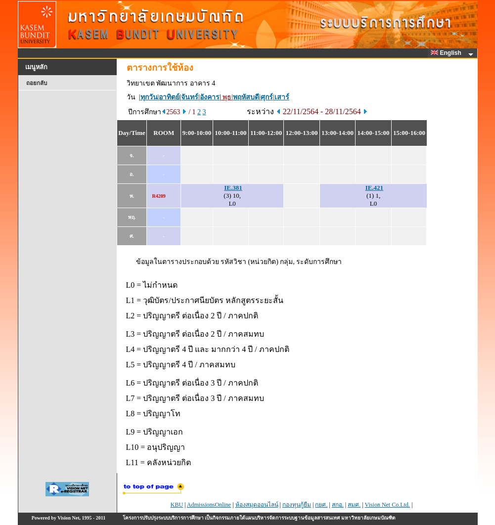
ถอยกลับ (36, 83)
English (447, 52)
